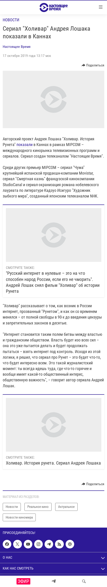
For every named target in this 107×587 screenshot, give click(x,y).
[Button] (93, 65)
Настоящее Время (17, 46)
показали (25, 144)
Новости (11, 19)
